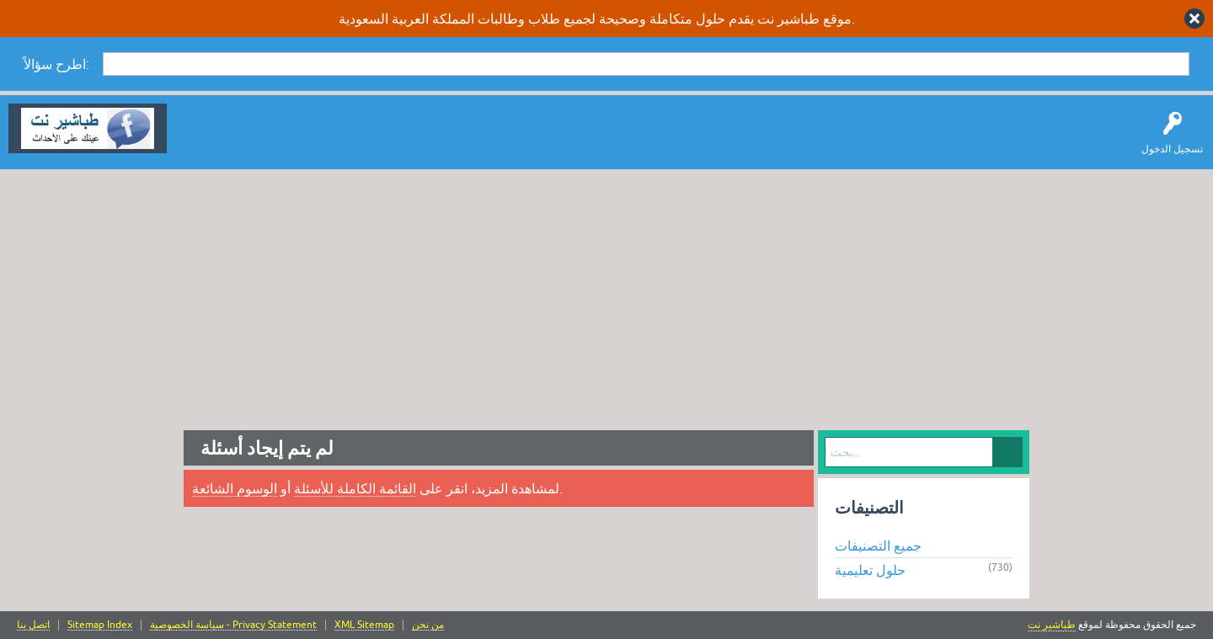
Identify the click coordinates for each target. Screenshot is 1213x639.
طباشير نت (1052, 625)
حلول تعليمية (870, 570)
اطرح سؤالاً (274, 140)
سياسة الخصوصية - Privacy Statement (233, 625)
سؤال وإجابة (205, 140)
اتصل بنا (33, 625)
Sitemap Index (99, 625)
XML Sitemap (364, 625)
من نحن (428, 625)
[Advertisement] (606, 295)
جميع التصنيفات (878, 545)
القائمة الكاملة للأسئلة (355, 488)
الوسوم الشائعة (234, 488)
